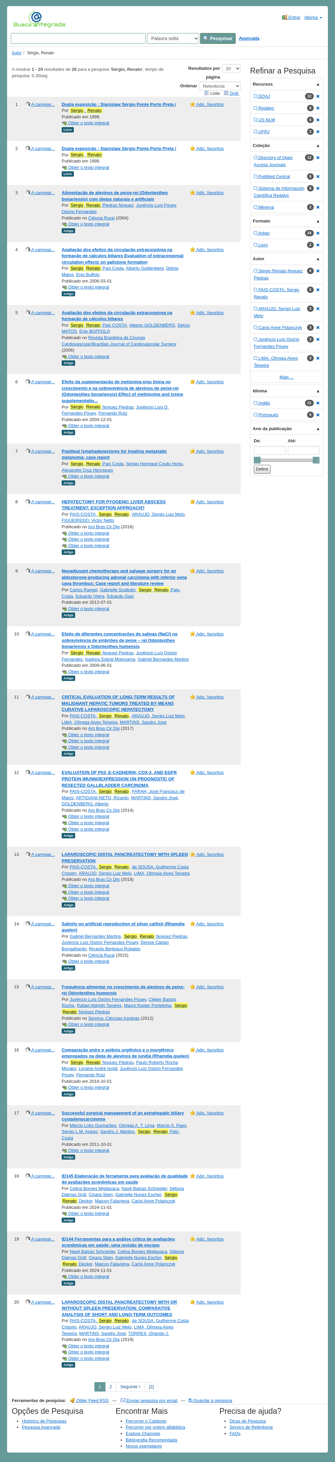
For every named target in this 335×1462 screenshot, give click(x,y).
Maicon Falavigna (112, 1200)
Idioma (313, 17)
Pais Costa (97, 268)
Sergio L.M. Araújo (80, 1131)
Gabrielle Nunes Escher (138, 1194)
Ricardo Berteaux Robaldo (114, 948)
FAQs (235, 1433)
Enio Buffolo (88, 274)
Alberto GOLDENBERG (152, 325)
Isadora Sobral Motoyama (110, 659)
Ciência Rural (101, 217)
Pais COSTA (98, 325)
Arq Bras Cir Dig (104, 526)
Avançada (249, 38)
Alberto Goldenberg (145, 268)
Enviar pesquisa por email (149, 1400)
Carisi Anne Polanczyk (153, 1200)
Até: (292, 440)
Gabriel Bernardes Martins (163, 659)
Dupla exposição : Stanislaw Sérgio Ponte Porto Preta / (119, 104)
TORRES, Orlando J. (148, 1333)
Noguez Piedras (102, 407)
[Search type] (173, 38)
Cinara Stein (101, 1194)
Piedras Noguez (102, 205)
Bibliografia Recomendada (151, 1439)
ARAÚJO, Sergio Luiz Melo (158, 715)
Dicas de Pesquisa (248, 1421)
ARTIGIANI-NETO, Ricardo (102, 797)
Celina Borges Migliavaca (94, 1188)
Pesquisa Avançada (41, 1427)
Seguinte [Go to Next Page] (130, 1386)
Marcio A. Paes (171, 1125)
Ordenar (188, 85)
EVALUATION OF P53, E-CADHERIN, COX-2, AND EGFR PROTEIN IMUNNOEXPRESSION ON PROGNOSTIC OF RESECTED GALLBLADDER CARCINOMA (119, 778)
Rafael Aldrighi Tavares (99, 1005)
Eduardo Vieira (89, 596)
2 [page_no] (111, 1386)
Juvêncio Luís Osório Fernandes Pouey (100, 942)
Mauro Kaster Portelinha (147, 1005)
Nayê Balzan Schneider (144, 1188)
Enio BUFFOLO (94, 331)
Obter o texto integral (85, 122)
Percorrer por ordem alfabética (155, 1427)
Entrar (291, 17)
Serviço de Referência (251, 1427)
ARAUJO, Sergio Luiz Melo (158, 514)
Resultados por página (204, 73)
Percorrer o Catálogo (146, 1421)
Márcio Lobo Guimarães (93, 1125)
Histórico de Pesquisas (44, 1421)
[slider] (257, 460)
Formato (261, 220)
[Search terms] (78, 38)
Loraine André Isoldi (98, 1068)
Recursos (263, 84)
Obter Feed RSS (89, 1400)
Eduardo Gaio (120, 596)
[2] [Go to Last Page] (151, 1386)
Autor (17, 53)
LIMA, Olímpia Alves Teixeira (89, 722)
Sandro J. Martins (117, 1131)
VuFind (23, 19)
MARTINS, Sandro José (143, 722)
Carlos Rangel (83, 589)
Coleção (261, 145)
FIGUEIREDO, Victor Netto (88, 520)
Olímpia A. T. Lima (136, 1125)
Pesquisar (218, 38)
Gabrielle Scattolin (117, 589)
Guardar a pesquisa (210, 1400)
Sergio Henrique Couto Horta (154, 463)
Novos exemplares (144, 1446)
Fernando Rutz (112, 413)
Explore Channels (143, 1433)
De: (257, 440)
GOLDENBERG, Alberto (85, 803)
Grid (231, 93)
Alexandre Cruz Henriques (87, 470)
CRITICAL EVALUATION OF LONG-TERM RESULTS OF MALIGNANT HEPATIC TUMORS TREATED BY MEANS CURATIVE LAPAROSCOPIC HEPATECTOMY (118, 703)
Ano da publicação (272, 428)
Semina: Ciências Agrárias (114, 1018)
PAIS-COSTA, (100, 514)
